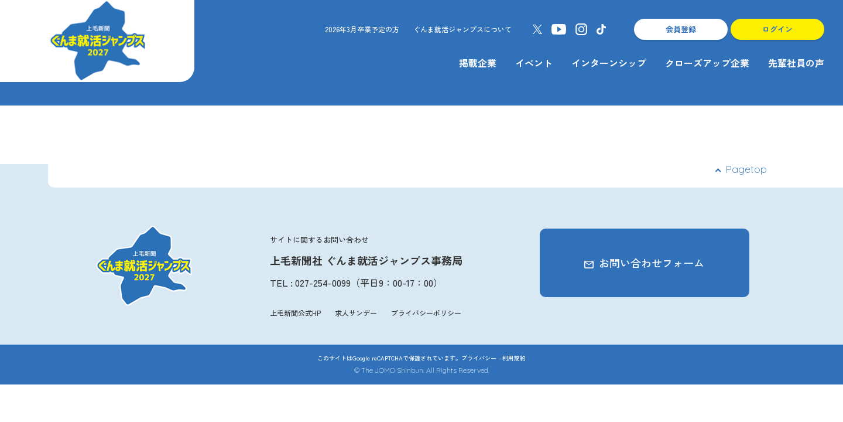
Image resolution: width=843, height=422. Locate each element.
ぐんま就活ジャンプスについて (462, 29)
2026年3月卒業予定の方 (362, 29)
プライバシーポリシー (426, 313)
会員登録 (681, 29)
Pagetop (746, 169)
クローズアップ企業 (707, 63)
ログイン (777, 29)
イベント (534, 63)
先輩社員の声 (796, 63)
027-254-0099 (323, 282)
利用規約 (514, 357)
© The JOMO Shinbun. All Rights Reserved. (421, 370)
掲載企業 (477, 63)
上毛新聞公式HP (295, 313)
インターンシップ (608, 63)
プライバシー (478, 357)
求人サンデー (356, 313)
